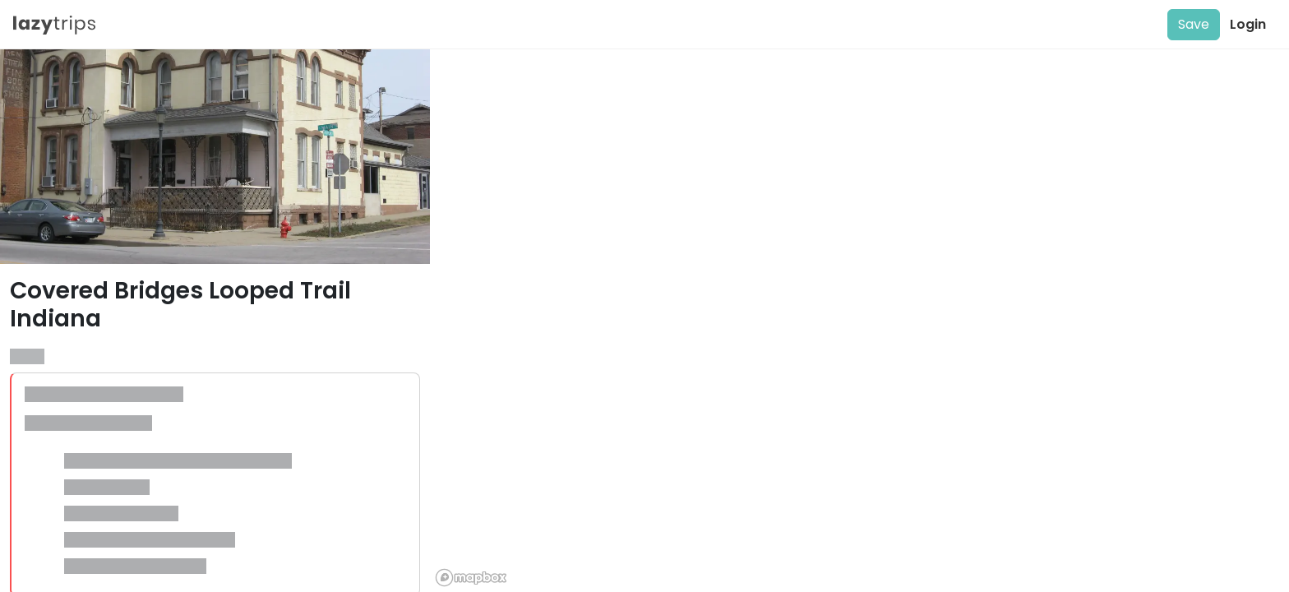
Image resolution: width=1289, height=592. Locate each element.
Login (1248, 24)
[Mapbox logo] (471, 577)
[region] (859, 320)
